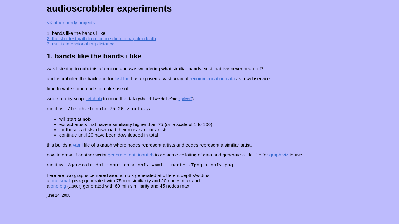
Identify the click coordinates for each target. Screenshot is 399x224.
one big (58, 186)
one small (61, 181)
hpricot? (185, 99)
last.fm (121, 78)
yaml (78, 145)
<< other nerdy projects (71, 22)
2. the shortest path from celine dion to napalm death (101, 38)
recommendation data (212, 78)
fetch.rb (94, 98)
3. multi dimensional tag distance (81, 43)
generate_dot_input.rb (131, 155)
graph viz (278, 155)
